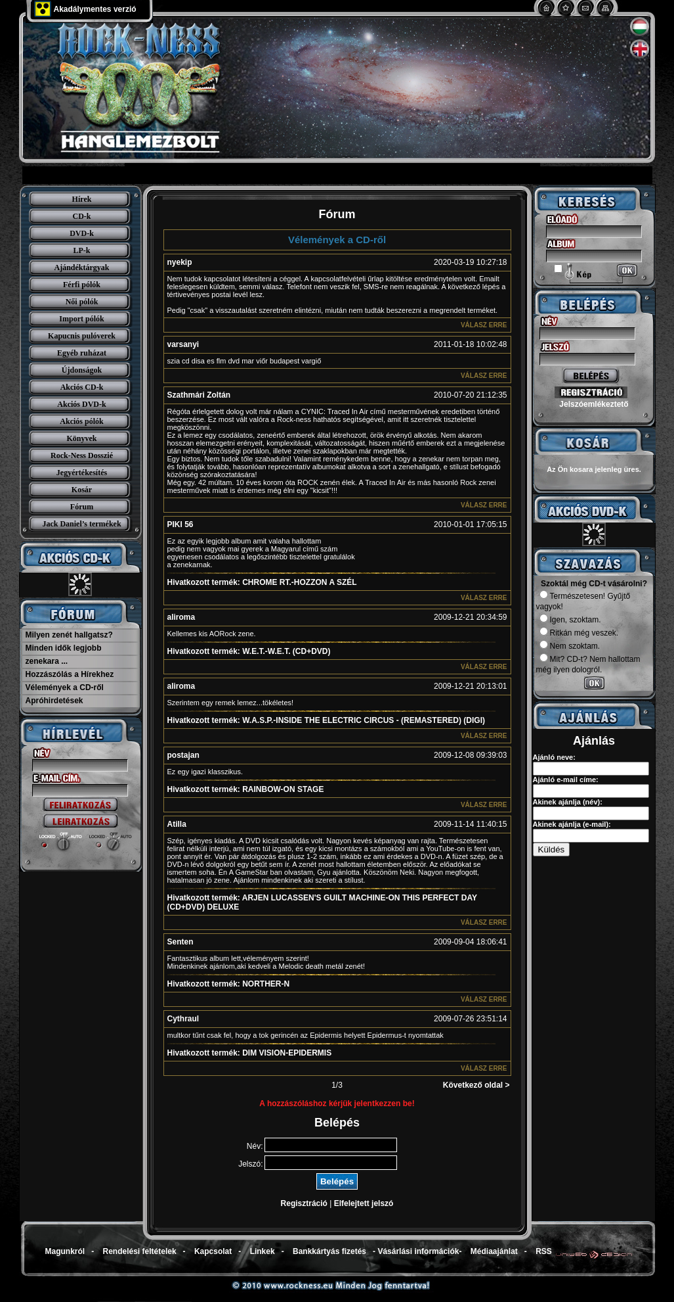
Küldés (551, 849)
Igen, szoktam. (570, 619)
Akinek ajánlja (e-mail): (572, 824)
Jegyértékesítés (81, 472)
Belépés (337, 1181)
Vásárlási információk (418, 1251)
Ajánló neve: (554, 757)
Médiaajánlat (494, 1251)
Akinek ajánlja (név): (567, 802)
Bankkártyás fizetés (329, 1251)
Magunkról (65, 1251)
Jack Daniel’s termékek (81, 523)
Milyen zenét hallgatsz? (69, 634)
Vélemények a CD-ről (65, 687)
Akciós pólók (81, 421)
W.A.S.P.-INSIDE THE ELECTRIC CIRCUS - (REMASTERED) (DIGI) (326, 720)
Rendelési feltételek (140, 1251)
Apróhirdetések (54, 700)
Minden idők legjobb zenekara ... (64, 654)
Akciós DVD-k (81, 404)
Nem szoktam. (569, 646)
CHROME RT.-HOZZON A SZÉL (262, 582)
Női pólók (82, 301)
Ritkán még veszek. (579, 633)
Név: (255, 1146)
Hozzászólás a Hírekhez (70, 674)
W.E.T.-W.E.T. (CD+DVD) (249, 651)
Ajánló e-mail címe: (566, 779)
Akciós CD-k (82, 387)
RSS (544, 1251)
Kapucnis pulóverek (82, 335)
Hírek (82, 199)
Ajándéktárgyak (81, 267)
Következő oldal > (476, 1085)
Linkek (262, 1251)
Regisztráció (304, 1203)
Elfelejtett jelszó (364, 1203)
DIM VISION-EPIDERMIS (249, 1053)
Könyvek (81, 438)
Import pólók (81, 318)
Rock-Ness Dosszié (82, 455)
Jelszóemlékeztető (593, 404)
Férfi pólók (81, 284)
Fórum (81, 506)
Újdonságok (82, 370)
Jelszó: (250, 1164)
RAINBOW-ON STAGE (245, 789)
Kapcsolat (213, 1251)
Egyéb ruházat (81, 353)
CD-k (81, 216)
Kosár (82, 489)
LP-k (81, 250)
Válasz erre (484, 325)
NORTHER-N (228, 983)
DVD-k (82, 233)
